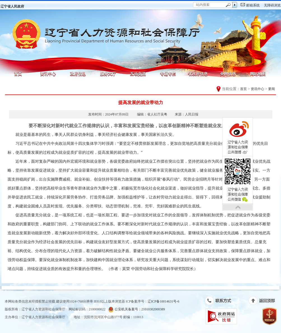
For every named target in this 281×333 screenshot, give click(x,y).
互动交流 (138, 74)
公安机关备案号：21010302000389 (136, 309)
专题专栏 (168, 74)
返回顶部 (265, 301)
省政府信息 (198, 74)
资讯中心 (48, 74)
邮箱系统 (253, 5)
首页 (18, 74)
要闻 (271, 89)
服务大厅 (108, 74)
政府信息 (78, 74)
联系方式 (221, 301)
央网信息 (228, 74)
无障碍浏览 (272, 5)
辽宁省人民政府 (12, 6)
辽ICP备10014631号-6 (163, 301)
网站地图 (258, 74)
